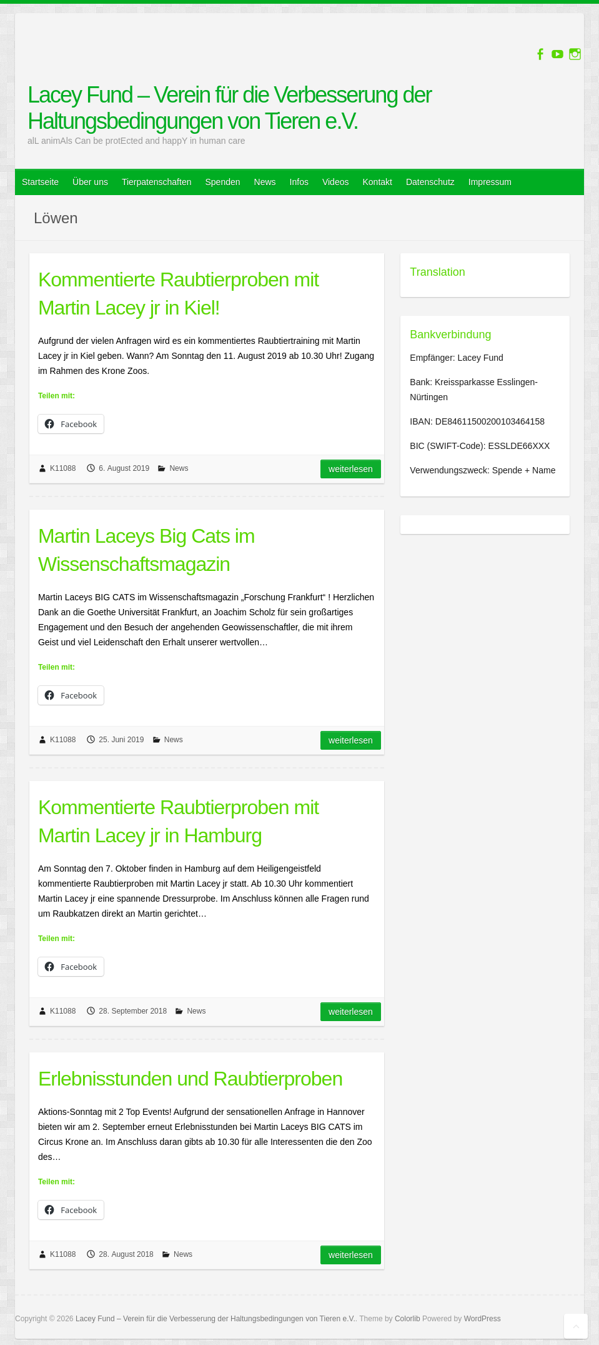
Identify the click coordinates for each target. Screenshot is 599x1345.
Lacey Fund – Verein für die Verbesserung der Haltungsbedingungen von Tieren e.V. (229, 108)
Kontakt (377, 182)
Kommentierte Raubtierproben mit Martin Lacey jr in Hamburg (178, 821)
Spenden (222, 182)
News (265, 182)
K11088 (63, 468)
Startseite (40, 182)
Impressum (490, 182)
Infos (299, 182)
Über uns (90, 182)
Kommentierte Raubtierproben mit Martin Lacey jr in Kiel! (178, 293)
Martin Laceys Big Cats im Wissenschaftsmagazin (146, 550)
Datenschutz (430, 182)
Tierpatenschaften (157, 182)
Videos (335, 182)
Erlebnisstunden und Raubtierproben (190, 1078)
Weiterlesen (351, 469)
